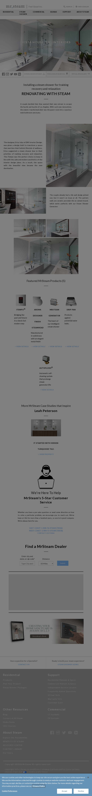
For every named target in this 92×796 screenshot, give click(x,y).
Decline (81, 791)
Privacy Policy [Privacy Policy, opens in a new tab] (38, 786)
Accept (64, 791)
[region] (46, 785)
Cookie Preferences (9, 791)
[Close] (88, 777)
